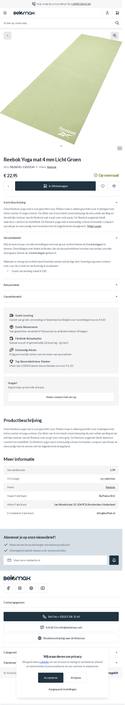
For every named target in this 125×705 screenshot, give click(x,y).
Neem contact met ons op (61, 397)
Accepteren (51, 677)
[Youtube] (42, 588)
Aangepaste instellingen (62, 689)
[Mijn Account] (107, 13)
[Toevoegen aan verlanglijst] (102, 186)
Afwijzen (76, 677)
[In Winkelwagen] (55, 186)
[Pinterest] (31, 588)
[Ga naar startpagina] (24, 12)
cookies (44, 661)
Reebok (51, 167)
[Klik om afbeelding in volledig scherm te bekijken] (115, 36)
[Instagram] (19, 588)
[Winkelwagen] (117, 13)
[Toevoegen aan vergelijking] (114, 186)
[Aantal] (8, 186)
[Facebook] (8, 588)
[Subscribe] (114, 560)
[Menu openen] (5, 13)
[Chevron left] (7, 36)
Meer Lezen (94, 226)
